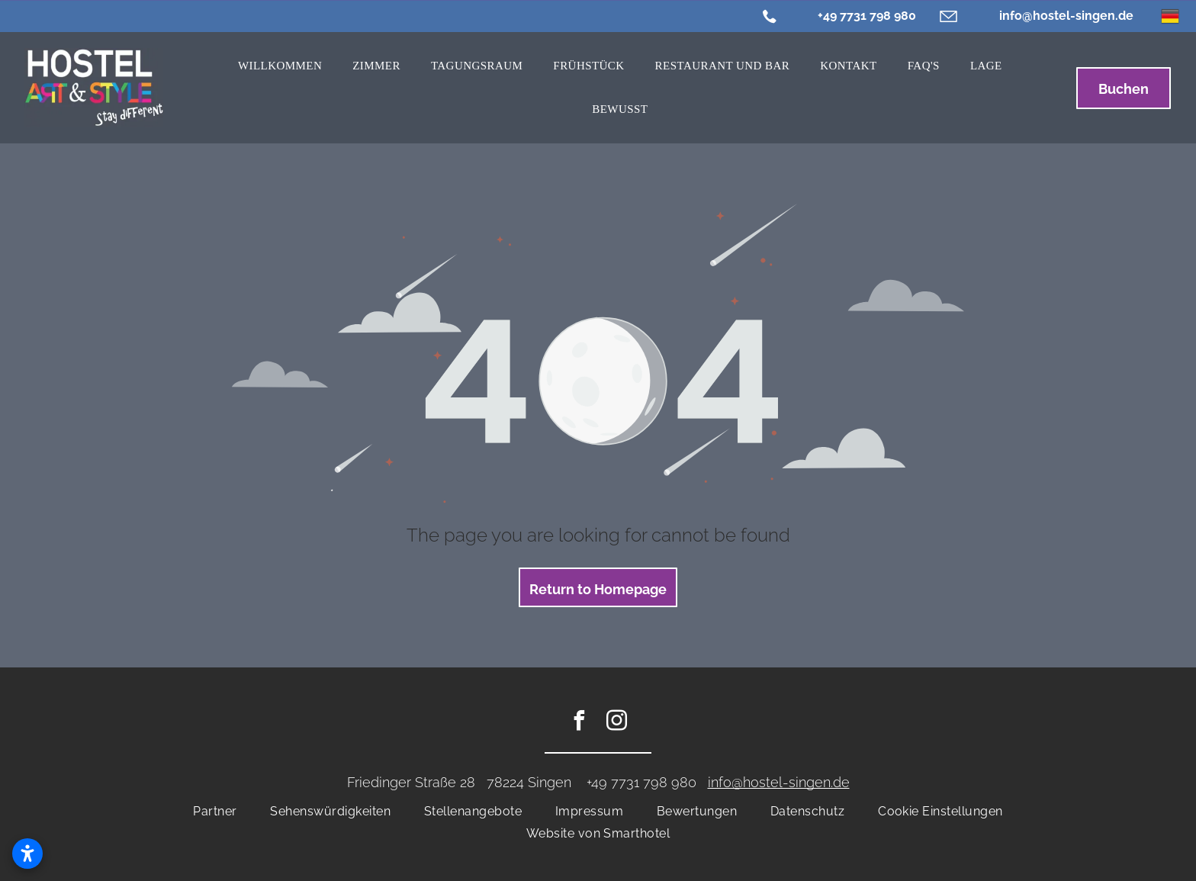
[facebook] (579, 722)
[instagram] (617, 722)
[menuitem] (280, 66)
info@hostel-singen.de (1066, 15)
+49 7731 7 (619, 782)
